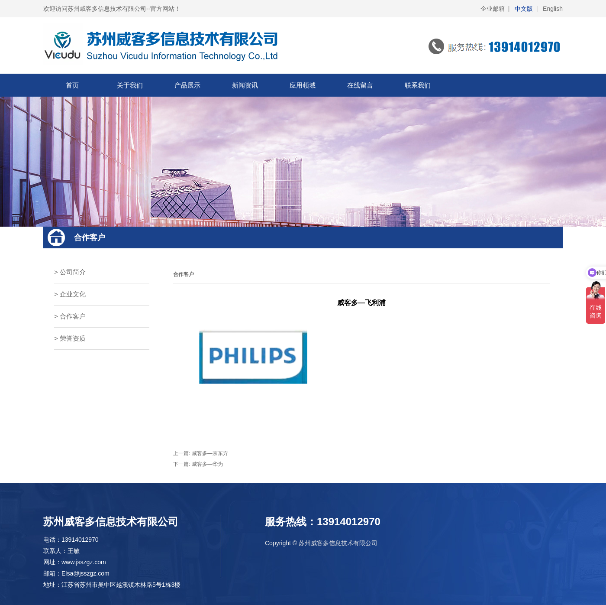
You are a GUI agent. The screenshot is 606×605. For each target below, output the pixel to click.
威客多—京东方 (210, 453)
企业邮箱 (492, 8)
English (553, 8)
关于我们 (130, 85)
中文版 (524, 8)
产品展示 (187, 85)
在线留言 (360, 85)
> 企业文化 (70, 294)
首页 (72, 85)
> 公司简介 (70, 272)
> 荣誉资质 (70, 338)
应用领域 (303, 85)
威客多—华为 (207, 464)
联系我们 (418, 85)
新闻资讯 (245, 85)
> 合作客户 (70, 316)
